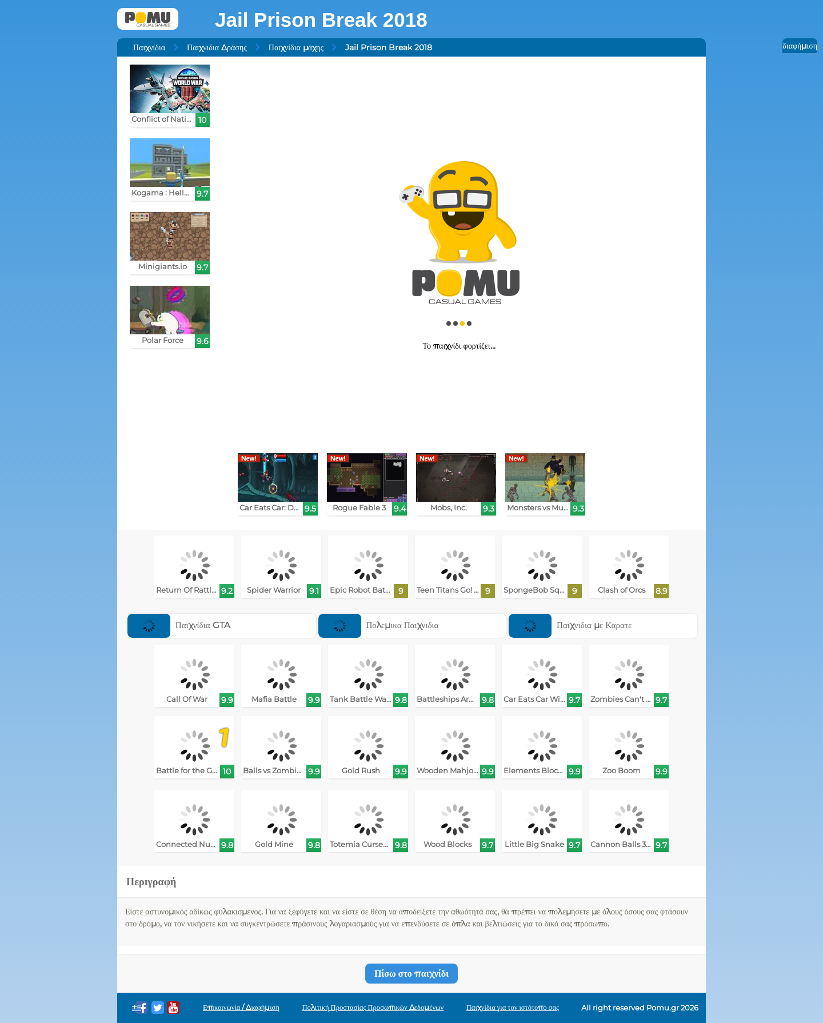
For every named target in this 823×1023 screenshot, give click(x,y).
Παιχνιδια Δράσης (217, 47)
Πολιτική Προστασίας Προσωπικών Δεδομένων (373, 1007)
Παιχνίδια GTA (178, 625)
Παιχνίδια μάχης (296, 47)
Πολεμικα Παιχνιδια (378, 625)
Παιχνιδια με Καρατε (570, 625)
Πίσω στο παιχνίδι (411, 973)
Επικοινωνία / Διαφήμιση (241, 1007)
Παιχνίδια (149, 47)
